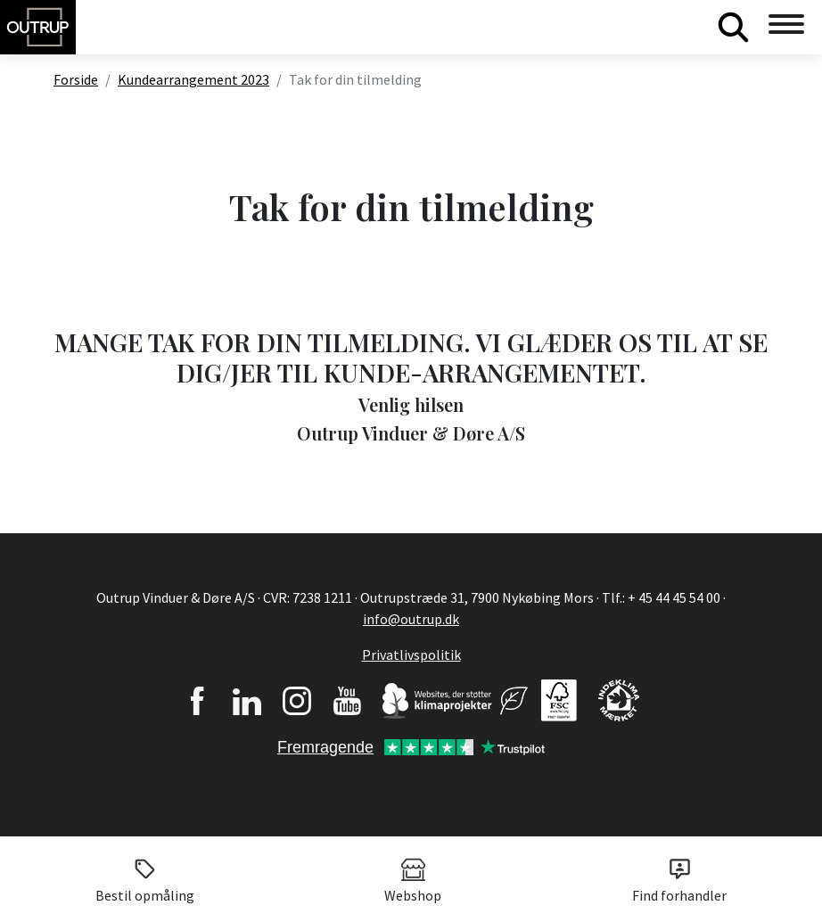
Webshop (412, 880)
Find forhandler (679, 880)
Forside (75, 79)
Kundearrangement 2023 (193, 79)
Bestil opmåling (144, 880)
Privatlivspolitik (411, 654)
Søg (732, 26)
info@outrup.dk (411, 619)
